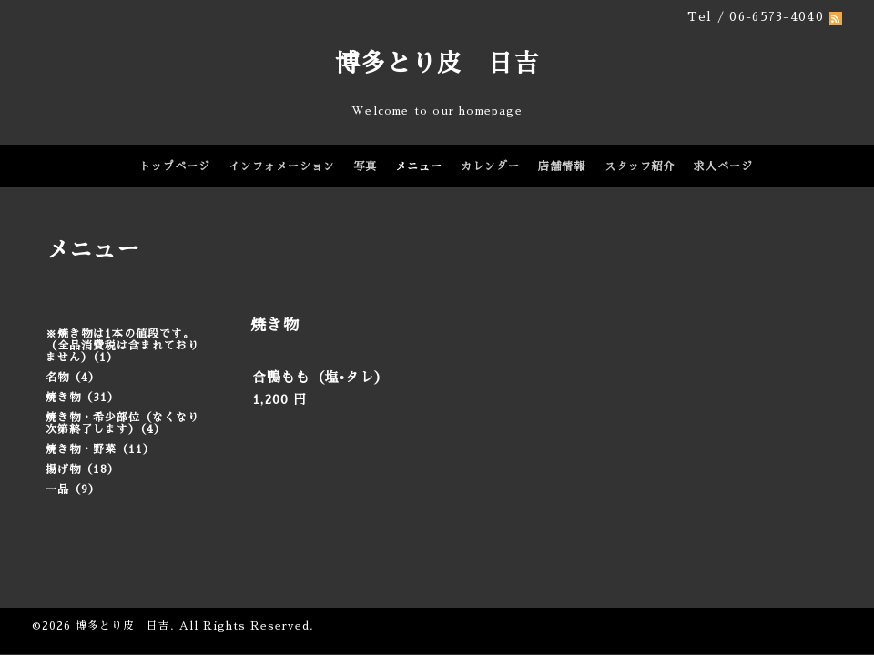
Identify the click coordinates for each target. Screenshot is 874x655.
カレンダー (490, 166)
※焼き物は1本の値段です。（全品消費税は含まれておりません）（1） (122, 345)
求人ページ (723, 166)
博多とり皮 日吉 (437, 63)
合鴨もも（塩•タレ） (320, 377)
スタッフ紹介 (640, 166)
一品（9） (73, 489)
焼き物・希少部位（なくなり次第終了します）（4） (122, 423)
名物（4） (73, 377)
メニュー (418, 166)
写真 (365, 166)
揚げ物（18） (82, 469)
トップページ (174, 166)
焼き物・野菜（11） (100, 449)
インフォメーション (282, 166)
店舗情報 (561, 166)
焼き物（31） (82, 397)
